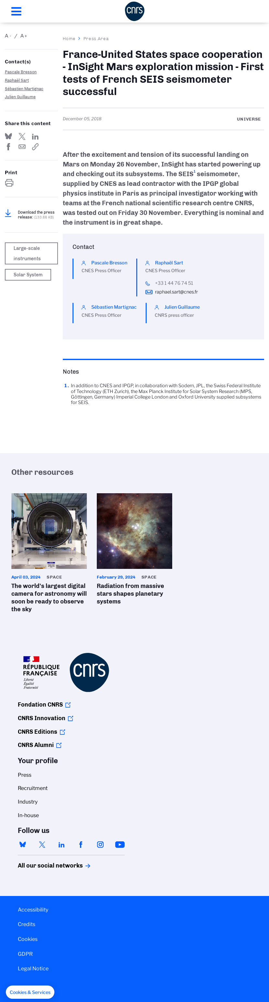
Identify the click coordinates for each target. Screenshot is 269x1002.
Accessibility (33, 910)
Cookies (28, 939)
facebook (81, 844)
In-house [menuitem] (28, 815)
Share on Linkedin (35, 136)
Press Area (96, 38)
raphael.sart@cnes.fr (176, 292)
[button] (30, 992)
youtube (120, 844)
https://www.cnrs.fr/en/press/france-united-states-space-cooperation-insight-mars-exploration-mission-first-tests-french (35, 146)
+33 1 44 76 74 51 (174, 283)
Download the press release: (36, 214)
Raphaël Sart (17, 80)
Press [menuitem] (24, 775)
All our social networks (43, 865)
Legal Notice (33, 968)
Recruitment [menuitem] (33, 788)
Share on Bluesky (8, 136)
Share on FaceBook (8, 146)
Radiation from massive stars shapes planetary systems (135, 551)
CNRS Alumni (36, 745)
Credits (26, 924)
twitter (42, 844)
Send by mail (22, 146)
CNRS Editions (37, 731)
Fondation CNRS (40, 704)
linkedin (61, 844)
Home (69, 38)
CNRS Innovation (41, 718)
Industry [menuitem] (28, 802)
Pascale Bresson (21, 71)
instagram (100, 844)
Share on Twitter (22, 136)
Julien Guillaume (20, 96)
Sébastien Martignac (24, 88)
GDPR (25, 954)
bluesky (23, 844)
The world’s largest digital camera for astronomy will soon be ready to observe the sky (49, 555)
